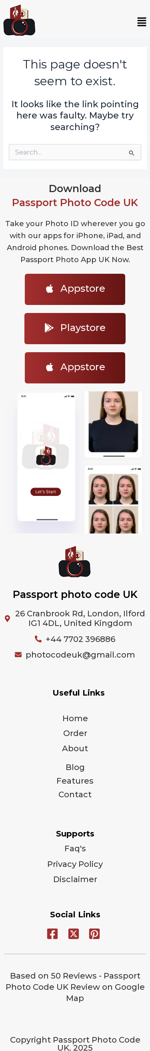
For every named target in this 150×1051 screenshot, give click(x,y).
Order (75, 733)
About (75, 748)
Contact (75, 794)
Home (75, 718)
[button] (142, 22)
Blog (75, 767)
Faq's (75, 848)
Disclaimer (75, 879)
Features (75, 781)
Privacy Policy (75, 864)
